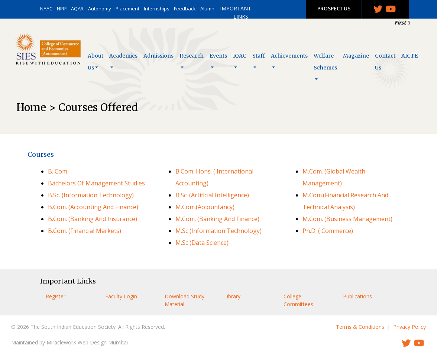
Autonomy (99, 8)
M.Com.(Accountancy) (204, 207)
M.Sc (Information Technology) (218, 231)
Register (55, 296)
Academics (123, 55)
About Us (95, 61)
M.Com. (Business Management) (347, 219)
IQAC (239, 55)
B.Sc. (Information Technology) (91, 195)
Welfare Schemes (325, 61)
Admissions (158, 55)
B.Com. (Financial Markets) (84, 231)
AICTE (409, 55)
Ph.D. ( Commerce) (327, 231)
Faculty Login (121, 296)
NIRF (62, 8)
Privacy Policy (409, 326)
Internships (156, 8)
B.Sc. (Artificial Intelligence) (212, 195)
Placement (127, 8)
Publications (357, 296)
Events (218, 55)
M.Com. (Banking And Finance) (217, 219)
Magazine (356, 55)
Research (191, 55)
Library (232, 296)
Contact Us (385, 61)
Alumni (208, 8)
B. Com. (58, 171)
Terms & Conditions (360, 326)
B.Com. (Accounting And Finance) (93, 207)
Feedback (185, 8)
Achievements (289, 55)
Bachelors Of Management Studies (96, 183)
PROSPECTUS (333, 8)
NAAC (46, 8)
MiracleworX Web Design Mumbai (87, 342)
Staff (258, 55)
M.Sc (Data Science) (202, 243)
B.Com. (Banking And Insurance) (92, 219)
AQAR (77, 8)
